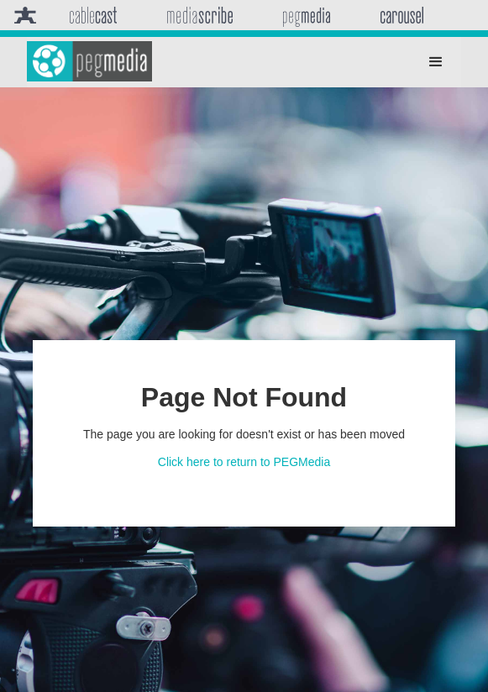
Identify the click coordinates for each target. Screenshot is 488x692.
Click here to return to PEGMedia (244, 462)
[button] (436, 62)
